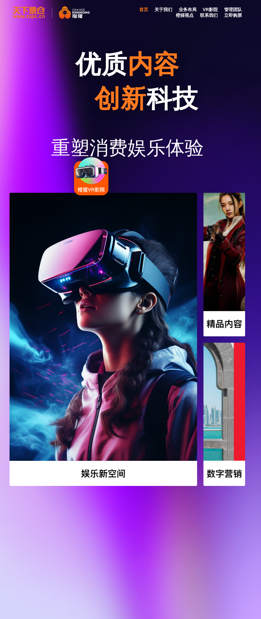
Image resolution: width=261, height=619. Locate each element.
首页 (143, 9)
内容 (155, 64)
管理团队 (233, 9)
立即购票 (233, 15)
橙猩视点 (185, 15)
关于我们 (163, 9)
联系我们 (209, 15)
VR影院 (210, 9)
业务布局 (187, 9)
